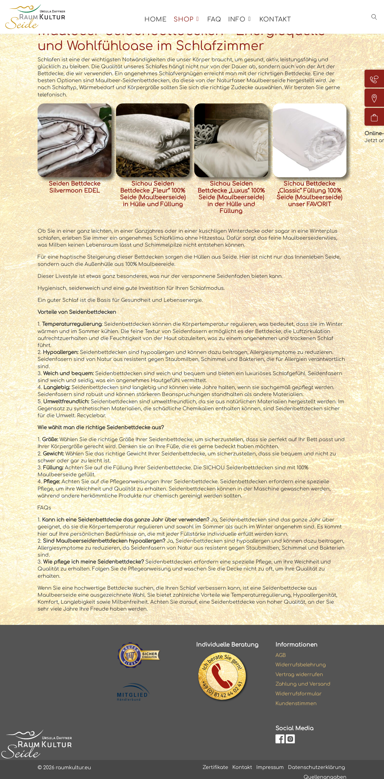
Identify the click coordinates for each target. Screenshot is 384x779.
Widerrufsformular (299, 687)
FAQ (217, 21)
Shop (186, 21)
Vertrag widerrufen (299, 667)
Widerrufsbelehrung (301, 658)
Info (239, 21)
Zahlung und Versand (303, 677)
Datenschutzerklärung (316, 761)
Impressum (269, 761)
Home (158, 21)
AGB (281, 648)
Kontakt (278, 21)
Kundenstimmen (296, 697)
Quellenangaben (324, 771)
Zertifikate (214, 761)
